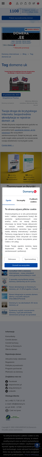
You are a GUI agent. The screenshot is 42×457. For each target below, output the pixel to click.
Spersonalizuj (30, 259)
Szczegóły (21, 200)
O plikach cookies (33, 200)
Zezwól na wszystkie (21, 265)
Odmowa (12, 259)
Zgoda (8, 200)
